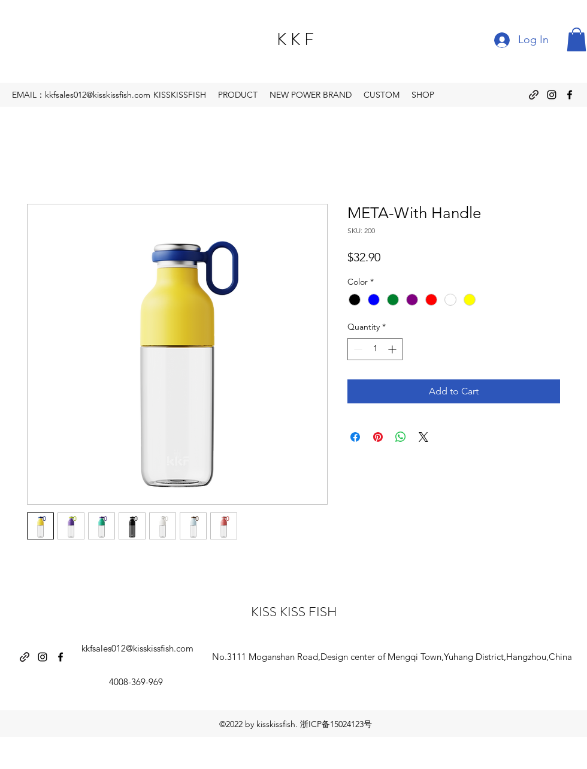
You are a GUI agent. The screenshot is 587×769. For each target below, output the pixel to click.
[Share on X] (423, 437)
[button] (576, 39)
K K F (295, 40)
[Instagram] (552, 95)
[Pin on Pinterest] (378, 437)
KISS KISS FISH (294, 611)
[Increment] (393, 349)
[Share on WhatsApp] (401, 437)
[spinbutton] (375, 349)
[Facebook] (570, 95)
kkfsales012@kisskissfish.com (137, 648)
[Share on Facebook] (355, 437)
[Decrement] (356, 349)
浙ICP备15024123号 (336, 724)
